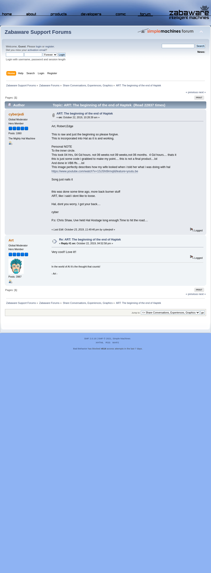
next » (202, 92)
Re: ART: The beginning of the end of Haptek (90, 239)
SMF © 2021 (104, 338)
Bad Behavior (80, 348)
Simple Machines (121, 338)
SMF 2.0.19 (90, 338)
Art (11, 240)
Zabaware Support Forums (38, 32)
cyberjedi (16, 114)
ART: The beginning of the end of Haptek (85, 113)
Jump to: (136, 312)
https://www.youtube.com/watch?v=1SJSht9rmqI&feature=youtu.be (95, 171)
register (49, 46)
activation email (36, 50)
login (38, 46)
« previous (192, 92)
